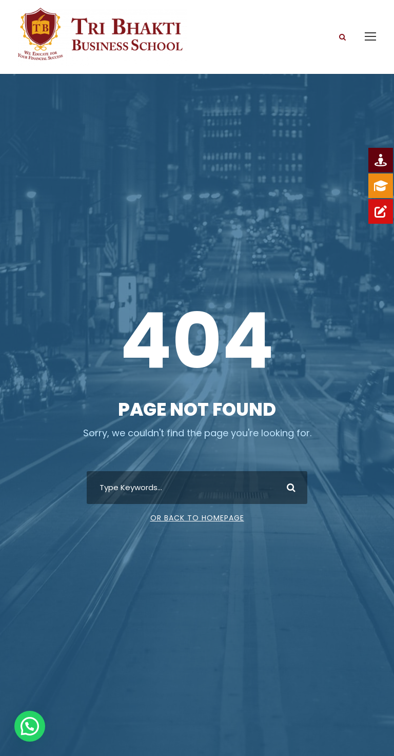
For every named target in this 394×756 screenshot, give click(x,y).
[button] (29, 726)
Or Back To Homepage (197, 518)
